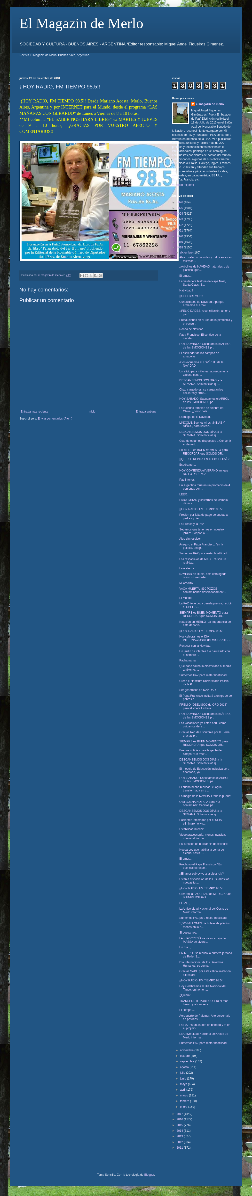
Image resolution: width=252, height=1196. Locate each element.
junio (183, 1078)
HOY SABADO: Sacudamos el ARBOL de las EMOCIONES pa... (204, 400)
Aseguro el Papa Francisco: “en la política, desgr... (201, 546)
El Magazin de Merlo (81, 23)
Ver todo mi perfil (183, 185)
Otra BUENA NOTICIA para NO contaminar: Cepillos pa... (199, 803)
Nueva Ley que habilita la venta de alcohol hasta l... (201, 851)
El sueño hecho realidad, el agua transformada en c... (200, 788)
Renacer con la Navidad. (195, 645)
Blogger (149, 1174)
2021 (180, 230)
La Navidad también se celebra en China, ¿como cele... (201, 409)
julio (183, 1072)
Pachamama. (188, 660)
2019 (180, 242)
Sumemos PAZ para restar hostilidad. (203, 675)
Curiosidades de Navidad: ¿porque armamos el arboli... (201, 303)
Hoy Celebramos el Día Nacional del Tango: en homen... (202, 988)
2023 (180, 219)
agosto (184, 1067)
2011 (180, 1147)
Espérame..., (187, 464)
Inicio (92, 411)
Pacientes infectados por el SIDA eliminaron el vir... (200, 821)
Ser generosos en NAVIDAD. (198, 690)
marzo (184, 1095)
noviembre (187, 1050)
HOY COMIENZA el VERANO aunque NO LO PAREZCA (203, 472)
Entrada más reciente (34, 411)
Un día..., (185, 947)
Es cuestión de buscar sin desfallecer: (203, 844)
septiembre (187, 1061)
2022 (180, 225)
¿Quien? (184, 995)
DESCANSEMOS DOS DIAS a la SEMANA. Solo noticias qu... (200, 382)
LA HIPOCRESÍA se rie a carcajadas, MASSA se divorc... (203, 940)
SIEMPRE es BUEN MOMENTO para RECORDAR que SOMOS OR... (203, 451)
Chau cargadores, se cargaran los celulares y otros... (201, 391)
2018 (180, 247)
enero (184, 1107)
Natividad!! (186, 290)
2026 (180, 202)
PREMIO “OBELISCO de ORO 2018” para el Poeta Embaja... (203, 706)
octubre (185, 1056)
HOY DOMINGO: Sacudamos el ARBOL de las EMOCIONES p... (205, 345)
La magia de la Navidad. (195, 417)
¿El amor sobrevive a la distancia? (201, 873)
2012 (180, 1142)
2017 (180, 1114)
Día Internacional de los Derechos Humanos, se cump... (201, 964)
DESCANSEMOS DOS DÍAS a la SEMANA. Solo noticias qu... (200, 433)
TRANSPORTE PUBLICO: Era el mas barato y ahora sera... (203, 1002)
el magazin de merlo (210, 104)
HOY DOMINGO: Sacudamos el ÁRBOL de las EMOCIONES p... (205, 715)
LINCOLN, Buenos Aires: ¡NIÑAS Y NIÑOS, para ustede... (202, 424)
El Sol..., (184, 903)
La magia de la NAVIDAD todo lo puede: (205, 796)
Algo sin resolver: (190, 538)
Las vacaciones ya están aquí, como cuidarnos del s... (202, 724)
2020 (180, 236)
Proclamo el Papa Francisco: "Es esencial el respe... (200, 866)
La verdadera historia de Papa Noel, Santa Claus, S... (202, 283)
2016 (180, 1119)
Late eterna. (187, 568)
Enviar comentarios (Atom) (55, 418)
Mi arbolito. (186, 583)
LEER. (183, 494)
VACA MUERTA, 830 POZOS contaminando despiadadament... (202, 590)
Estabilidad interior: (191, 829)
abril (183, 1089)
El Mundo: (185, 598)
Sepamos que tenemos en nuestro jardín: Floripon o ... (201, 531)
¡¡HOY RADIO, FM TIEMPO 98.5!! (201, 509)
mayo (184, 1084)
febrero (185, 1101)
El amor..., (185, 275)
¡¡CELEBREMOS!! (191, 296)
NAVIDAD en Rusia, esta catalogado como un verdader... (203, 575)
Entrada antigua (146, 411)
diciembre (186, 252)
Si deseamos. (188, 932)
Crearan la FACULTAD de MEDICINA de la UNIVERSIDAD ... (205, 895)
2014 (180, 1130)
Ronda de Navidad (191, 329)
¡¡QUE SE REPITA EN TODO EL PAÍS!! (204, 459)
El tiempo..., (187, 1010)
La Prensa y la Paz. (192, 524)
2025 (180, 208)
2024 (180, 213)
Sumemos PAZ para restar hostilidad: (203, 553)
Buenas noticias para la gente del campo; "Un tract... (200, 752)
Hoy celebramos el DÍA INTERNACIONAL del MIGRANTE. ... (205, 638)
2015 (180, 1125)
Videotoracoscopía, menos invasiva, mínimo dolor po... (202, 836)
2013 (180, 1136)
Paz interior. (187, 479)
